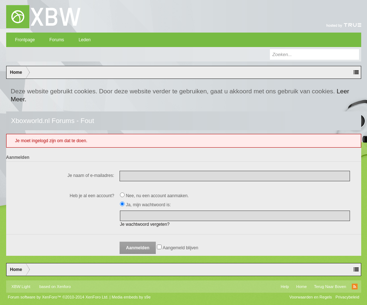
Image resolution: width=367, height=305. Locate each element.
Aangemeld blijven (177, 247)
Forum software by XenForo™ (58, 297)
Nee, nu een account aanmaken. (154, 195)
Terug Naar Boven (330, 286)
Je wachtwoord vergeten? (145, 224)
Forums (56, 39)
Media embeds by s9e (131, 297)
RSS (355, 286)
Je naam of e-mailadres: (90, 175)
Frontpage (25, 39)
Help (285, 286)
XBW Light (21, 286)
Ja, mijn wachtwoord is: (145, 204)
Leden (85, 39)
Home (301, 286)
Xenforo (64, 286)
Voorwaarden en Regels (310, 297)
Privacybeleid (347, 297)
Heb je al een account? (92, 195)
